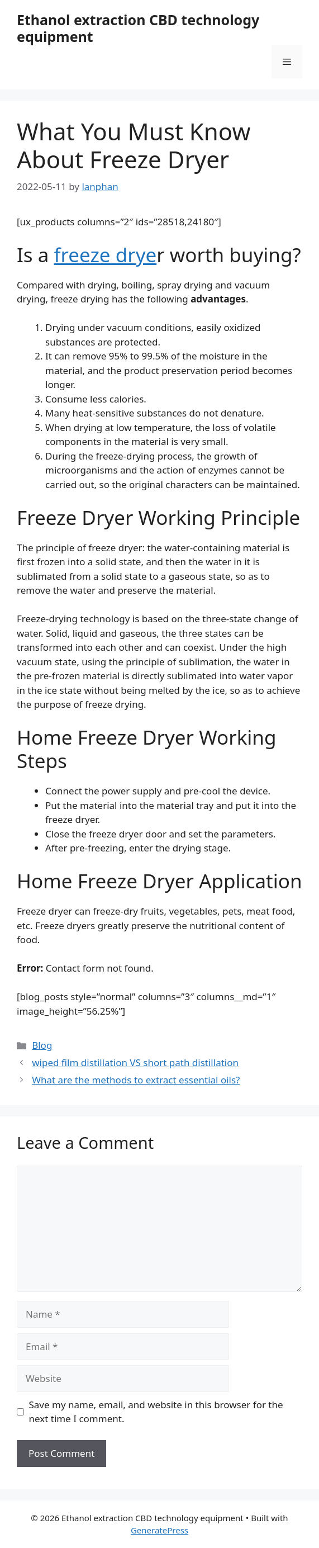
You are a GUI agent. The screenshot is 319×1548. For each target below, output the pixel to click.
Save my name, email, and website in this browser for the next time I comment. (156, 1412)
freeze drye (105, 255)
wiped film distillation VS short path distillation (135, 1062)
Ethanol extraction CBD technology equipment (138, 28)
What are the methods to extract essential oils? (136, 1079)
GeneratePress (159, 1530)
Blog (42, 1045)
